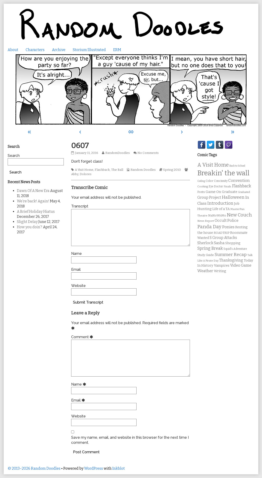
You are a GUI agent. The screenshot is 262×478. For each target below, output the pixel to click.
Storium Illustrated (89, 50)
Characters (35, 50)
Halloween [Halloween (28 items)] (233, 197)
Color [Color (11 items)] (209, 181)
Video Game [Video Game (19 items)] (240, 265)
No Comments (148, 153)
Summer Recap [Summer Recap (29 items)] (231, 254)
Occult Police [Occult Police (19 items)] (226, 220)
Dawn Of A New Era (33, 191)
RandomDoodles (117, 153)
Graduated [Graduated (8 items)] (244, 192)
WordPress (93, 468)
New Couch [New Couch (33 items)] (239, 215)
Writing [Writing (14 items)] (220, 271)
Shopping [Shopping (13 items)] (232, 243)
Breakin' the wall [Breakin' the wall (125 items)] (223, 173)
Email (76, 269)
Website (78, 285)
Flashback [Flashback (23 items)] (241, 186)
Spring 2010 (172, 170)
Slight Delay (27, 221)
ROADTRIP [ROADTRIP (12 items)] (221, 233)
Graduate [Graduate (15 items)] (229, 192)
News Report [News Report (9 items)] (205, 220)
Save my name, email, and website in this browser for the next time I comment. (130, 440)
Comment (82, 337)
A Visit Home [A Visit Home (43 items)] (213, 165)
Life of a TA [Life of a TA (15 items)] (221, 209)
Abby (74, 174)
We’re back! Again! (33, 201)
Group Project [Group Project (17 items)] (209, 197)
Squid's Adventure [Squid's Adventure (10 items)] (235, 248)
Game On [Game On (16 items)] (213, 192)
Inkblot (118, 468)
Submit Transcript (88, 302)
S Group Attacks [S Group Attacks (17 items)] (223, 237)
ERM (117, 50)
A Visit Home (84, 170)
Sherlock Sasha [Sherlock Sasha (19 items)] (211, 243)
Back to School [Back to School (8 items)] (237, 165)
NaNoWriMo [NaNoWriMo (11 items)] (217, 215)
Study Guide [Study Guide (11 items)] (205, 255)
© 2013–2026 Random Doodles (34, 468)
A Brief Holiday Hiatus (36, 211)
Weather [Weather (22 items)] (205, 270)
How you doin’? (29, 227)
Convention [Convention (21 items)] (239, 180)
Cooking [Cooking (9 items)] (202, 186)
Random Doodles (143, 170)
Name (76, 253)
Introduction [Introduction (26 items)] (220, 203)
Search (14, 155)
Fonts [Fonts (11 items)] (201, 192)
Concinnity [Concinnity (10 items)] (221, 181)
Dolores (85, 174)
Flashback (102, 170)
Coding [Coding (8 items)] (201, 181)
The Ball (117, 170)
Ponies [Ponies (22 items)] (228, 227)
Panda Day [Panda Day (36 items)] (209, 226)
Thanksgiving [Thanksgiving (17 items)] (231, 260)
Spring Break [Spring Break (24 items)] (210, 248)
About (13, 50)
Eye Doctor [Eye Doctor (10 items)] (216, 186)
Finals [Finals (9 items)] (227, 186)
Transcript (79, 206)
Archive (58, 50)
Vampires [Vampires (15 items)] (221, 265)
